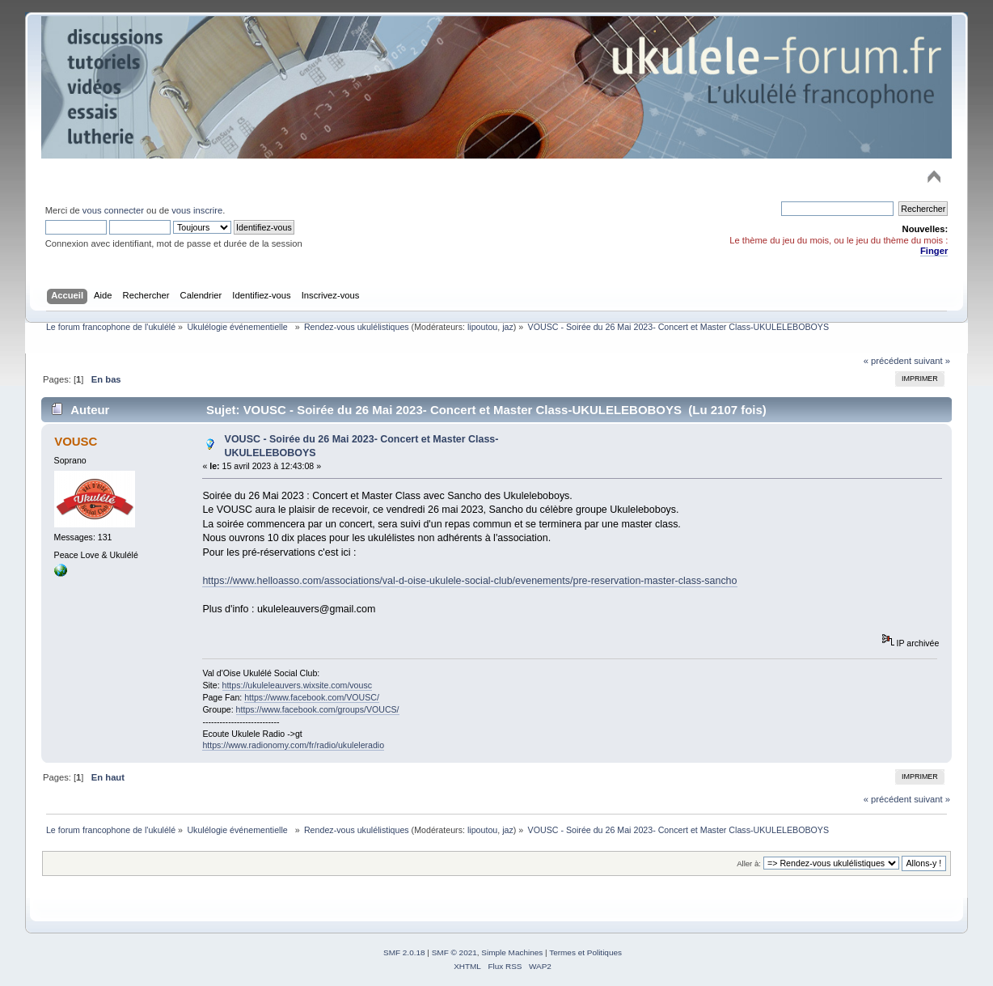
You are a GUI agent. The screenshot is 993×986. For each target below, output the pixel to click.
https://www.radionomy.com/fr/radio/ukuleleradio (293, 745)
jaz (507, 327)
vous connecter (113, 210)
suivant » (932, 361)
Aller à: (749, 863)
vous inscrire (196, 210)
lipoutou (482, 327)
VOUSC (75, 441)
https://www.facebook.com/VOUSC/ (311, 697)
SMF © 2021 (454, 952)
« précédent (887, 361)
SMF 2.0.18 (404, 952)
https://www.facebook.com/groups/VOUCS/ (317, 709)
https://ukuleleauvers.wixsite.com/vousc (297, 685)
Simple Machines (512, 952)
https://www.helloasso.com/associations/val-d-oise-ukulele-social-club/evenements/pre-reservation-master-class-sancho (469, 580)
